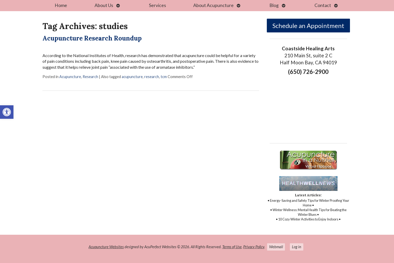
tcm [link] (164, 76)
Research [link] (90, 76)
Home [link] (61, 5)
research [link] (151, 76)
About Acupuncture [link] (213, 5)
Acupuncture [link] (70, 76)
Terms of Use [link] (232, 247)
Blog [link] (274, 5)
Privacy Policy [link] (253, 247)
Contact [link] (322, 5)
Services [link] (157, 5)
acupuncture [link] (132, 76)
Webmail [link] (276, 247)
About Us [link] (104, 5)
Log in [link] (296, 247)
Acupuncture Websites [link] (106, 247)
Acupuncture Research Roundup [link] (92, 38)
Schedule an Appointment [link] (308, 25)
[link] (6, 112)
